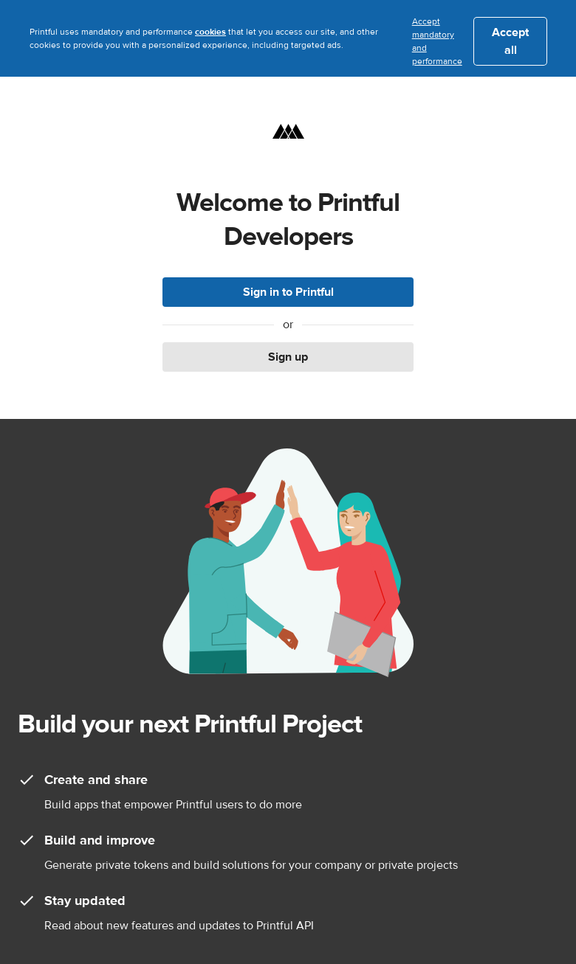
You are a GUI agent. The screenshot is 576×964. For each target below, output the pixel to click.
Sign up (288, 357)
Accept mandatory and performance (437, 41)
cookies (210, 32)
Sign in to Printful (288, 292)
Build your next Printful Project (190, 724)
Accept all (510, 41)
